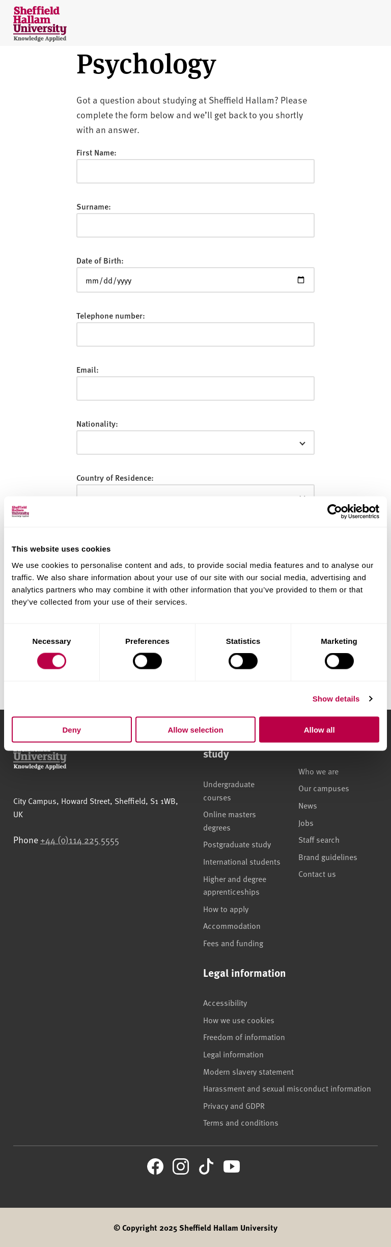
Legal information (233, 1053)
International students (242, 861)
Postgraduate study (237, 843)
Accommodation (232, 925)
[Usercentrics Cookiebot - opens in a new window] (334, 511)
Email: (87, 369)
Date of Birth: (100, 260)
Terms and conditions (240, 1122)
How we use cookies (238, 1019)
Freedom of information (244, 1036)
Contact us (317, 873)
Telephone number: (110, 315)
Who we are (318, 770)
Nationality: (97, 423)
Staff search (319, 839)
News (307, 805)
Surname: (93, 206)
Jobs (306, 822)
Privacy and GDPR (234, 1105)
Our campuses (323, 787)
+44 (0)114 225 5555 (79, 839)
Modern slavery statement (248, 1071)
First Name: (96, 152)
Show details (336, 698)
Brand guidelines (327, 856)
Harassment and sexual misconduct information (287, 1088)
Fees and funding (233, 942)
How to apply (225, 908)
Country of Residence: (115, 477)
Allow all (319, 729)
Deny (71, 729)
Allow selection (195, 729)
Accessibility (225, 1002)
